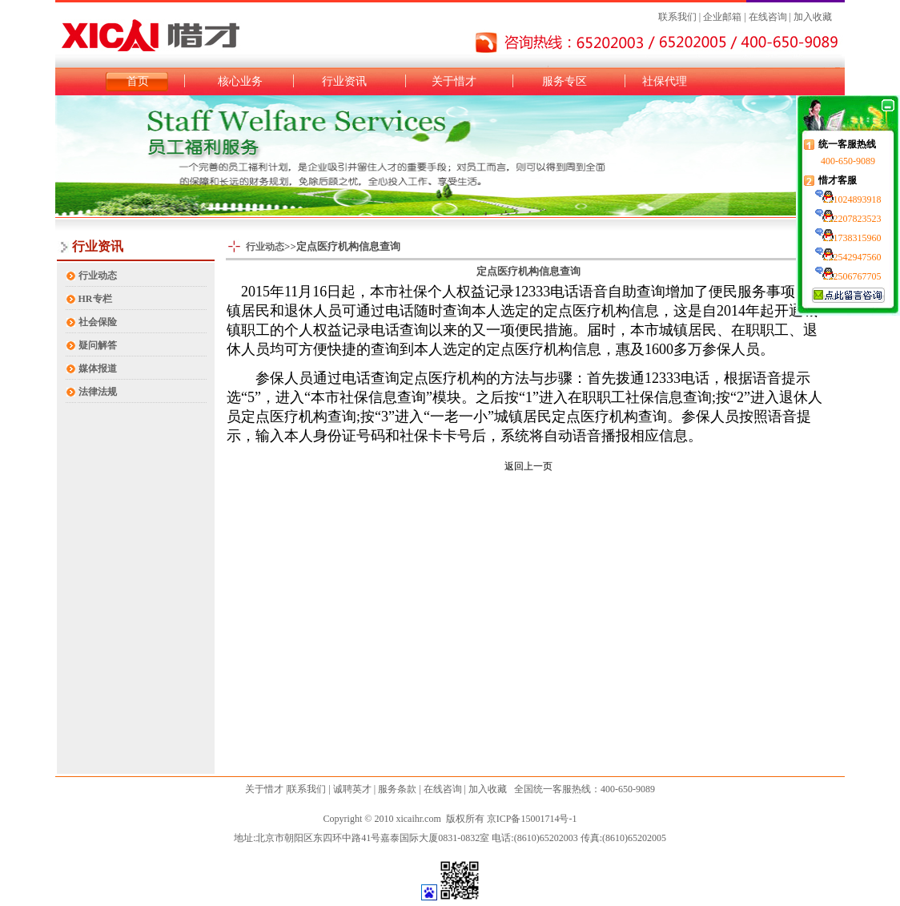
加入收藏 (813, 16)
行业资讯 (344, 81)
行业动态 (97, 275)
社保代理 (664, 81)
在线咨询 (768, 16)
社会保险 (97, 322)
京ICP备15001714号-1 (532, 818)
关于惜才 (454, 81)
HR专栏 (95, 298)
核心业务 (240, 81)
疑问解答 (97, 345)
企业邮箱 (721, 16)
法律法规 (97, 391)
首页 (138, 81)
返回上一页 (528, 466)
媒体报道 (97, 368)
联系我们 (677, 16)
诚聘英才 (352, 789)
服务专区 (564, 81)
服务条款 (397, 789)
